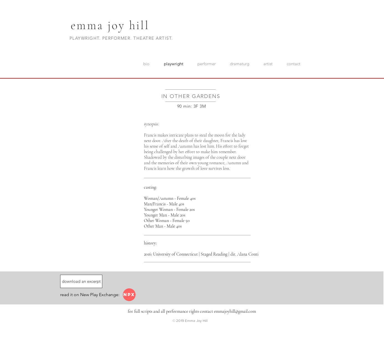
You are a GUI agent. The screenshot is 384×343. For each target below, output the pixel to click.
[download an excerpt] (81, 281)
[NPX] (129, 294)
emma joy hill (110, 25)
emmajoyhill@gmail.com (235, 311)
